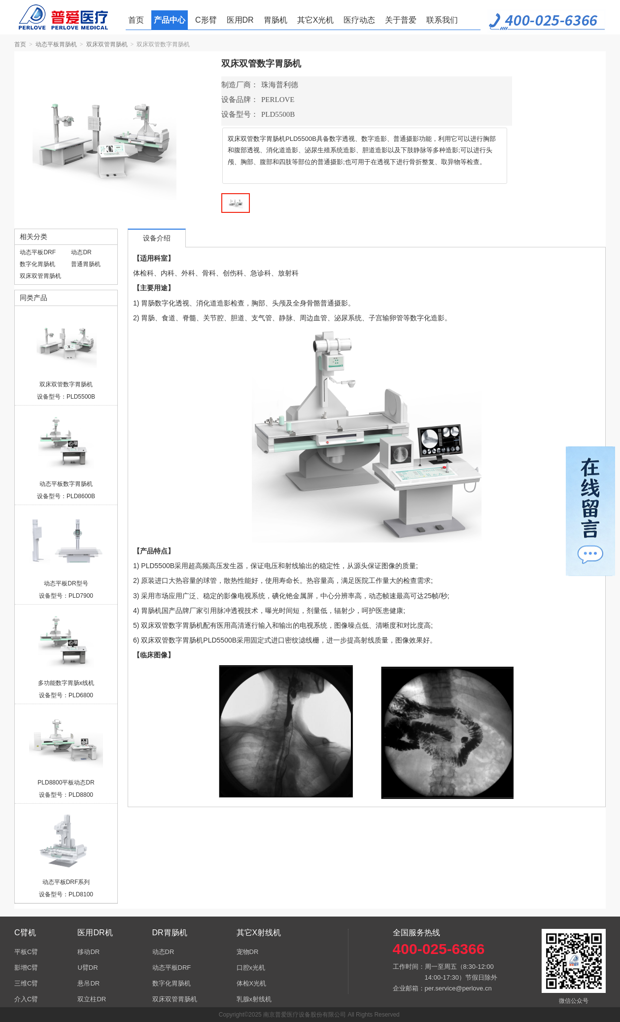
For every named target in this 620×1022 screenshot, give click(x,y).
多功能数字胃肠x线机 (66, 683)
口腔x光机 (251, 967)
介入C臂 (26, 999)
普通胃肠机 (86, 264)
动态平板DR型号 (66, 583)
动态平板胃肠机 (56, 44)
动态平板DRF (38, 252)
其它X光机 (315, 20)
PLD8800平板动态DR (65, 782)
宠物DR (248, 951)
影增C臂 (26, 967)
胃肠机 (275, 20)
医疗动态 (359, 20)
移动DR (88, 951)
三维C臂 (26, 983)
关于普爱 (400, 20)
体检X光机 (252, 983)
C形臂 (206, 20)
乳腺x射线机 (254, 999)
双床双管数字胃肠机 (66, 384)
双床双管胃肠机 (107, 44)
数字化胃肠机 (37, 264)
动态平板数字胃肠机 (66, 483)
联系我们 (442, 20)
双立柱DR (91, 999)
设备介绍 (157, 238)
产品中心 (169, 20)
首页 (136, 20)
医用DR (240, 20)
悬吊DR (88, 983)
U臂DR (87, 967)
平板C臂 (26, 951)
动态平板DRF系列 (66, 882)
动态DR (81, 252)
